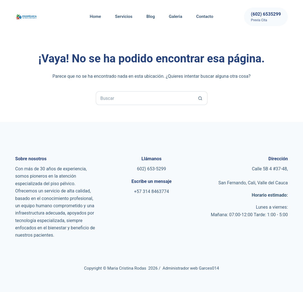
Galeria (175, 16)
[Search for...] (145, 98)
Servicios (123, 16)
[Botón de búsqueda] (201, 98)
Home (95, 16)
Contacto (204, 16)
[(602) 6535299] (266, 17)
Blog (150, 16)
